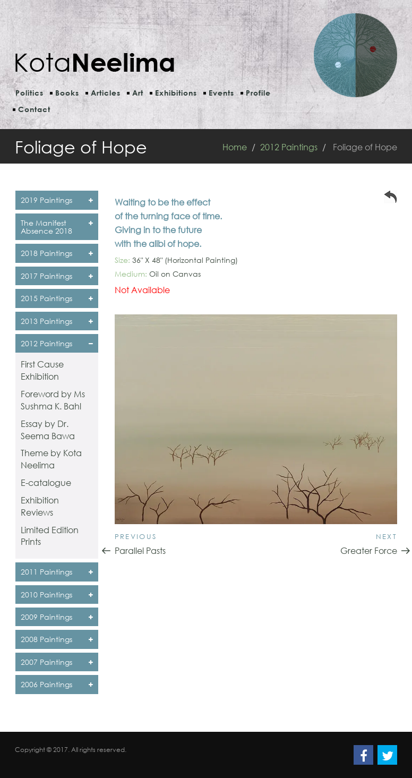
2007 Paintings (57, 662)
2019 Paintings (57, 200)
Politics (29, 92)
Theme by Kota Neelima (51, 459)
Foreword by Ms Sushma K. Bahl (53, 400)
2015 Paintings (57, 298)
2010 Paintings (57, 594)
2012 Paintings (288, 146)
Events (221, 92)
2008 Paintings (57, 639)
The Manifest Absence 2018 (57, 227)
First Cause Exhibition (42, 370)
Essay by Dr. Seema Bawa (48, 429)
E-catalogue (46, 482)
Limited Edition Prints (50, 536)
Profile (258, 92)
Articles (106, 92)
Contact (34, 109)
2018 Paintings (57, 253)
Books (67, 92)
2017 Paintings (57, 276)
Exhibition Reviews (40, 506)
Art (137, 92)
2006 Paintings (57, 684)
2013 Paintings (57, 321)
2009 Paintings (57, 617)
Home (234, 146)
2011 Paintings (57, 572)
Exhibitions (176, 92)
